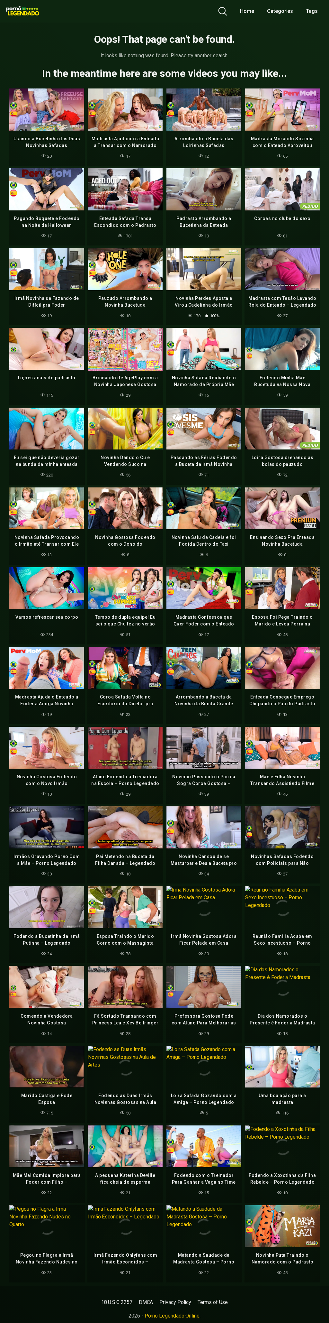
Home (247, 11)
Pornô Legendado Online (172, 1316)
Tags (312, 11)
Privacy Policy (175, 1302)
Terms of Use (213, 1302)
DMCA (146, 1302)
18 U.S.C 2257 (116, 1302)
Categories (280, 11)
